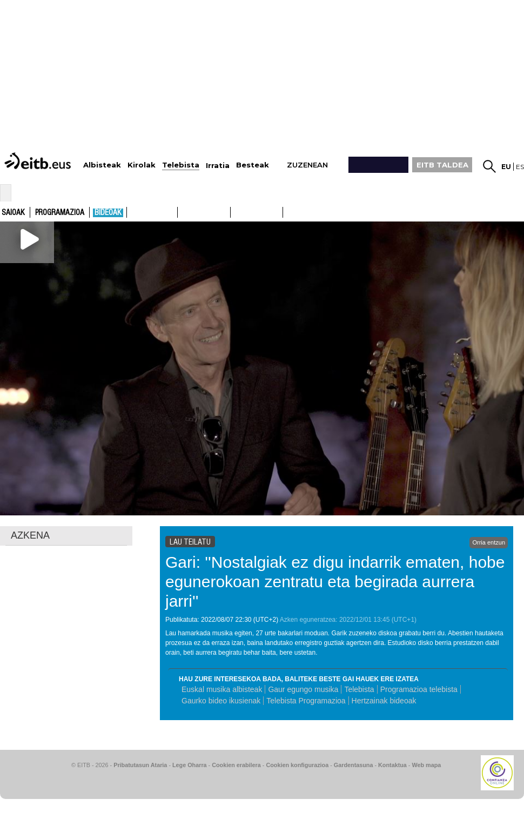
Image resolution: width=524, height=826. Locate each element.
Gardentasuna (353, 765)
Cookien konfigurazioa (297, 765)
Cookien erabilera (236, 765)
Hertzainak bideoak (384, 700)
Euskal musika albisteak (222, 689)
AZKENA (30, 535)
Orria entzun (488, 542)
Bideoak (108, 213)
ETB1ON (235, 211)
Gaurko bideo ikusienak (221, 700)
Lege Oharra (189, 765)
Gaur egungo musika (303, 689)
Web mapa (426, 765)
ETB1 (152, 212)
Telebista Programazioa (305, 700)
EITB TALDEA (442, 164)
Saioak (13, 213)
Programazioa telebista (419, 689)
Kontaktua (392, 765)
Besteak (252, 165)
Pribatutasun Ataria (140, 765)
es (520, 167)
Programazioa (59, 213)
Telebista (359, 689)
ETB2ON (288, 211)
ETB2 (204, 212)
